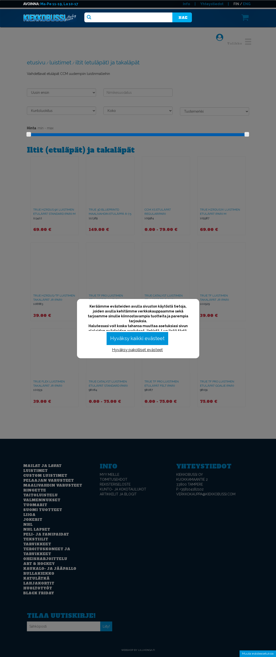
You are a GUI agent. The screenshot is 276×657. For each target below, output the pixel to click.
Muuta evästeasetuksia (258, 653)
